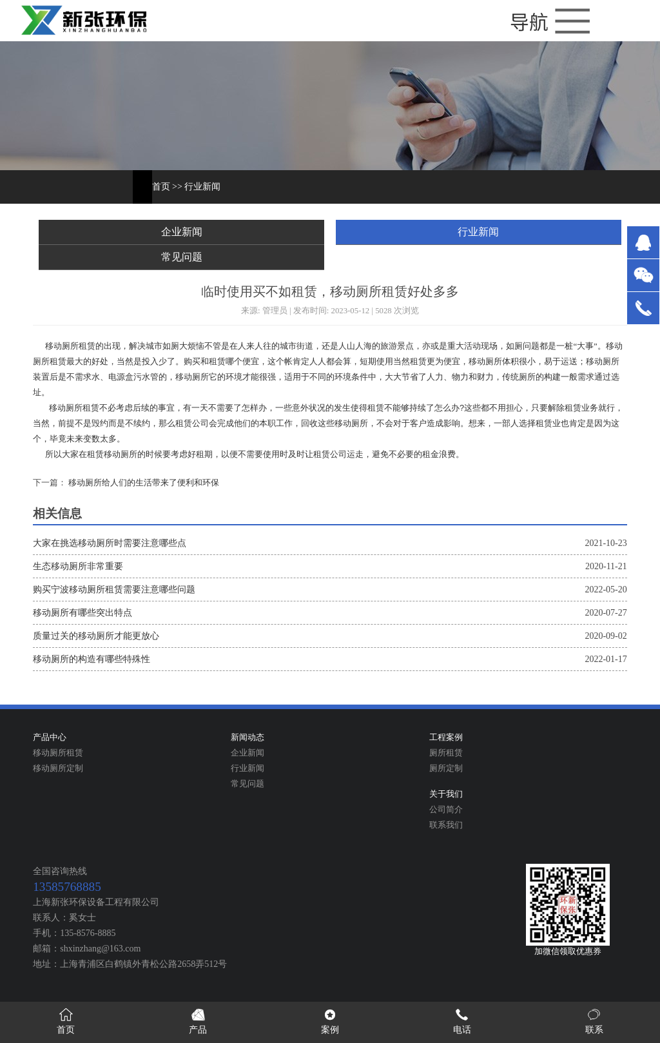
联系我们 (446, 825)
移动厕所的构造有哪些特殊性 (91, 659)
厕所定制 (446, 768)
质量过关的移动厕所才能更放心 (96, 636)
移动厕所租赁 (58, 752)
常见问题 (181, 256)
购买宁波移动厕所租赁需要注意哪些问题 (114, 589)
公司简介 (446, 809)
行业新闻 (202, 186)
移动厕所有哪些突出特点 (82, 613)
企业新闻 (181, 231)
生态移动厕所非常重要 (78, 566)
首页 (161, 186)
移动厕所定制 (58, 768)
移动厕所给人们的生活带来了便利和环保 (142, 482)
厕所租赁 (446, 752)
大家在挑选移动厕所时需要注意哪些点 (109, 543)
